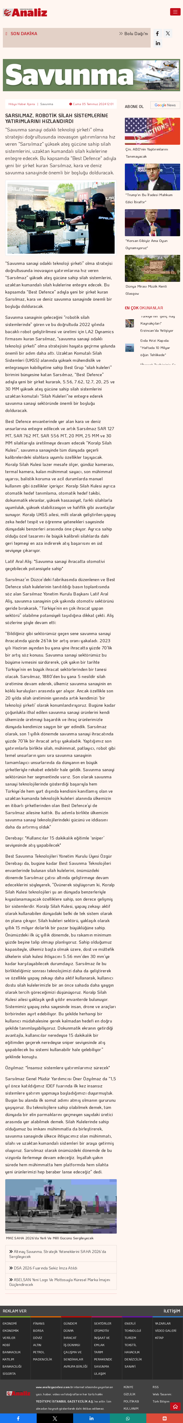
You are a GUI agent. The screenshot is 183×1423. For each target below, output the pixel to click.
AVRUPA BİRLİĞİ (75, 1366)
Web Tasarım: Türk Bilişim (162, 1397)
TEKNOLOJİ (133, 1330)
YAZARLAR (163, 1323)
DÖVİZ (37, 1338)
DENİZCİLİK (133, 1359)
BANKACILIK (11, 1352)
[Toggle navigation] (175, 12)
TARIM (98, 1352)
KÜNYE (128, 1387)
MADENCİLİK (42, 1359)
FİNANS (39, 1323)
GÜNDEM (70, 1323)
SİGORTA (9, 1373)
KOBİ (6, 1345)
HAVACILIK (132, 1352)
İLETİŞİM (172, 1310)
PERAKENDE (103, 1359)
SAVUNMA (101, 1366)
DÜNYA (69, 1330)
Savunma (46, 104)
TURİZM (130, 1338)
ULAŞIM (100, 1373)
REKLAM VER (14, 1310)
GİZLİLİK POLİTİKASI (131, 1397)
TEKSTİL (131, 1345)
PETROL (39, 1352)
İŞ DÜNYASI (72, 1345)
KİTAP (159, 1338)
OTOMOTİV (101, 1330)
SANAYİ (130, 1366)
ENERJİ (130, 1323)
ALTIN (37, 1345)
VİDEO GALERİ (166, 1330)
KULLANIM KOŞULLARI (132, 1412)
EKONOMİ (10, 1323)
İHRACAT (70, 1338)
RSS (156, 1387)
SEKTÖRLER (103, 1323)
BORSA (38, 1330)
